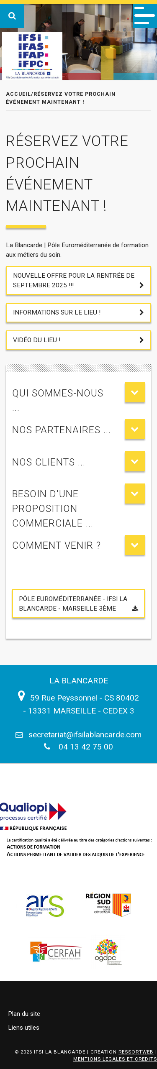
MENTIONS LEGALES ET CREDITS (115, 1059)
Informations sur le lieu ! (56, 312)
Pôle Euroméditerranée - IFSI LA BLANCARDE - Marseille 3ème (73, 603)
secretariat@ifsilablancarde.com (85, 734)
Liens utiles (23, 1027)
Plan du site (24, 1014)
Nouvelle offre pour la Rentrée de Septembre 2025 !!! (73, 280)
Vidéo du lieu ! (36, 340)
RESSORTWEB (136, 1052)
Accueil (18, 94)
